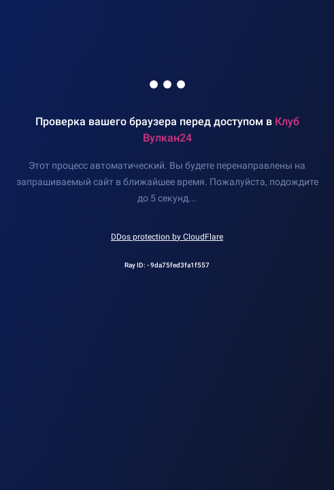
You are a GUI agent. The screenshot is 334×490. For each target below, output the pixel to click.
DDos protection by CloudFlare (167, 237)
